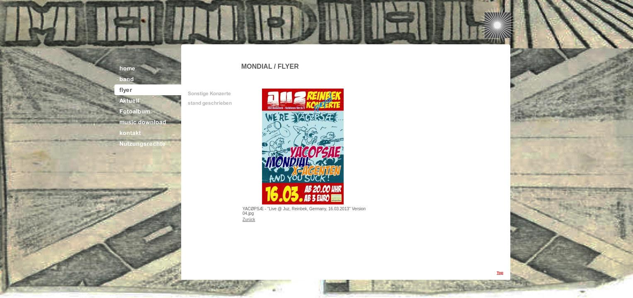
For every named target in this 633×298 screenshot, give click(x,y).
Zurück (249, 219)
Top (500, 273)
